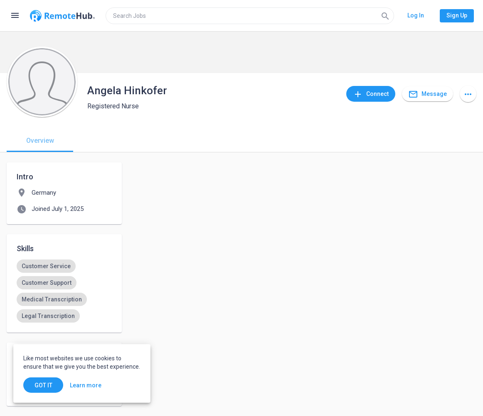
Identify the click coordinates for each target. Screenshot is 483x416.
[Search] (385, 15)
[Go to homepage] (62, 15)
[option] (46, 266)
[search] (250, 15)
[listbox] (64, 291)
